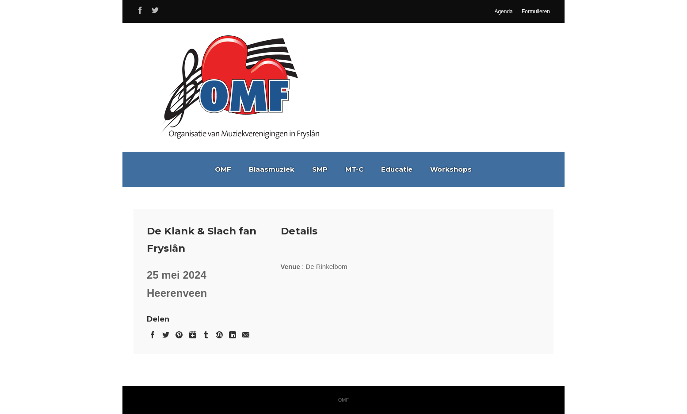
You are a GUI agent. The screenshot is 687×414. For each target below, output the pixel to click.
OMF (223, 169)
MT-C (354, 169)
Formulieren (536, 11)
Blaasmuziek (271, 169)
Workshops (451, 169)
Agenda (503, 11)
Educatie (396, 169)
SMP (320, 169)
